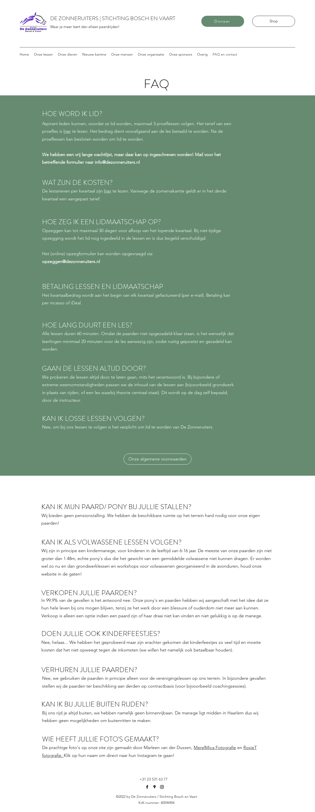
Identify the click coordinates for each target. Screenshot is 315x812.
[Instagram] (161, 786)
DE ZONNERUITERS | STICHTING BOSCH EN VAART (112, 18)
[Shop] (273, 21)
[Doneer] (222, 21)
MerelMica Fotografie (215, 747)
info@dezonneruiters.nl (117, 162)
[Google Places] (154, 786)
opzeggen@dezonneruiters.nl (71, 261)
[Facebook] (147, 786)
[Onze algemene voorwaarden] (157, 459)
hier (67, 131)
